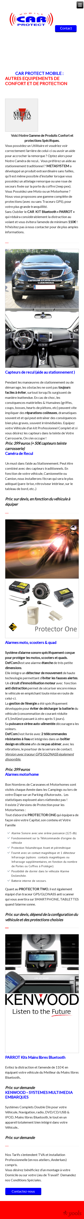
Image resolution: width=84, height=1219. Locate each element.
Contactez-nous (23, 1191)
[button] (9, 279)
